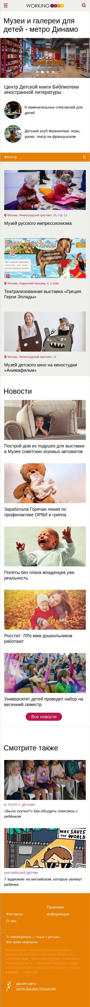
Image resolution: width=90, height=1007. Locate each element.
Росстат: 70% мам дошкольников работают (38, 638)
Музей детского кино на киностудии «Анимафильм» (40, 367)
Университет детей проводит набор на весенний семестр (43, 701)
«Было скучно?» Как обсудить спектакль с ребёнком (41, 814)
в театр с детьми (19, 804)
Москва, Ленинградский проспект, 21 (32, 356)
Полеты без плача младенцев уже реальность (39, 575)
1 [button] (37, 72)
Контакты (14, 914)
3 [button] (47, 72)
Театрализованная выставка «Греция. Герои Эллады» (43, 294)
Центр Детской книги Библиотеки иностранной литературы (41, 89)
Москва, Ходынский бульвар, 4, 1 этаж (33, 283)
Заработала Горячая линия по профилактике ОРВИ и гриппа (35, 512)
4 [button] (53, 72)
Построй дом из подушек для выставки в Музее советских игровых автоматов (44, 448)
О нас (11, 921)
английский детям (21, 872)
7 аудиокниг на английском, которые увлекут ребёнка (43, 882)
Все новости (44, 716)
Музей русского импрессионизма (38, 223)
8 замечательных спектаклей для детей (54, 110)
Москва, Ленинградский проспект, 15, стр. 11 (37, 215)
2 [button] (42, 72)
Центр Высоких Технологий (35, 989)
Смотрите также (31, 748)
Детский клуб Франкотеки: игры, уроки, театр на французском (52, 134)
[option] (45, 66)
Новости (18, 391)
